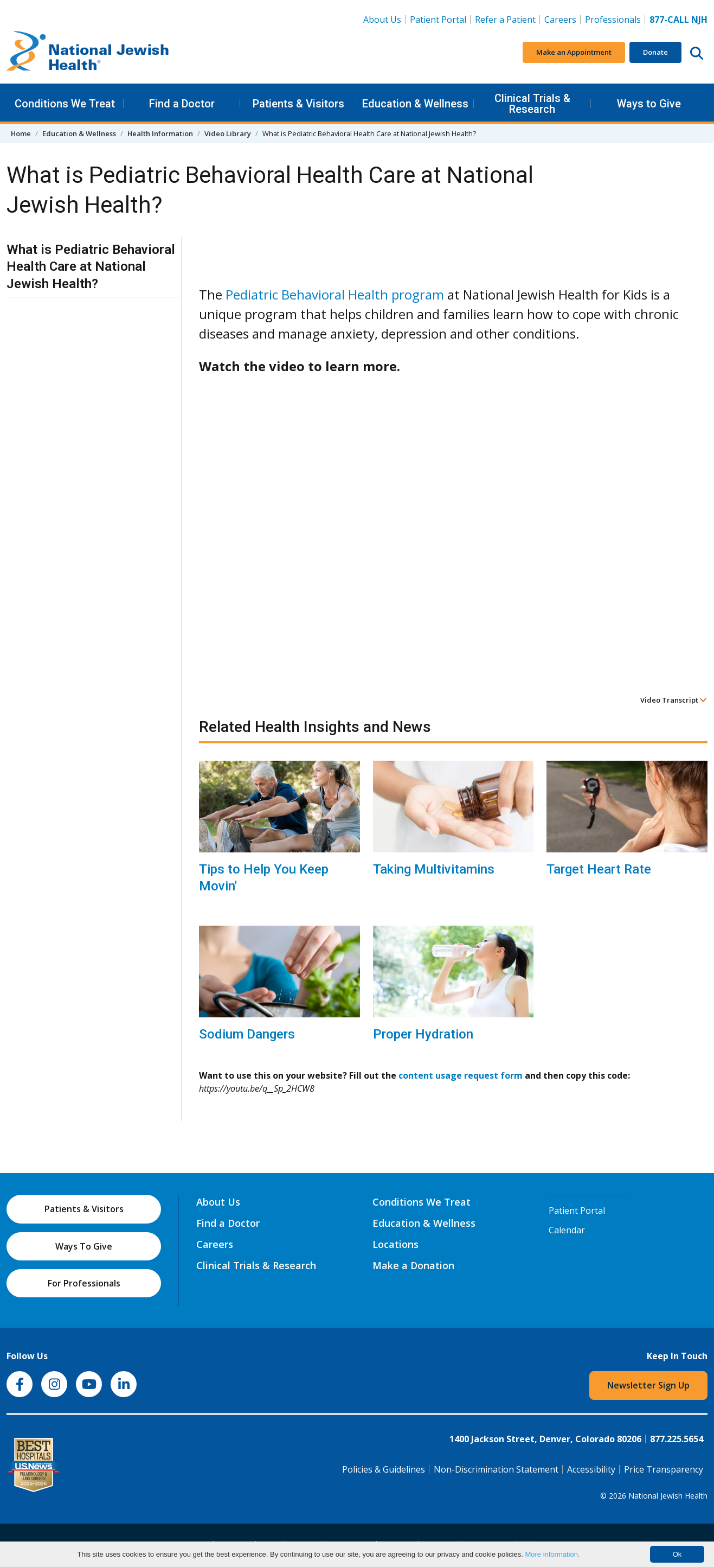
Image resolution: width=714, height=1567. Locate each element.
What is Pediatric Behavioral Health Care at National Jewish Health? (91, 266)
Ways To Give (83, 1246)
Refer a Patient (505, 20)
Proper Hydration (423, 1034)
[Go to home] (88, 52)
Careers (560, 20)
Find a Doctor (182, 103)
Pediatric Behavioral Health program (335, 294)
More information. (552, 1554)
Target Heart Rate (598, 869)
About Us (382, 20)
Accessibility (591, 1469)
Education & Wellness (415, 103)
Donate (655, 52)
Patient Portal (438, 20)
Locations (395, 1244)
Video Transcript (673, 700)
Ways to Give (649, 103)
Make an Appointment (574, 52)
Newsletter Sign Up (648, 1385)
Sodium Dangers (247, 1034)
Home (21, 133)
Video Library (227, 133)
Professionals (613, 20)
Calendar (567, 1230)
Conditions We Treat (65, 103)
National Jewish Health (667, 1495)
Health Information (160, 133)
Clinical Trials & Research (532, 104)
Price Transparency (663, 1469)
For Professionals (84, 1283)
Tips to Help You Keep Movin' (264, 878)
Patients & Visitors (298, 103)
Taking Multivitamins (433, 869)
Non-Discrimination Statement (496, 1469)
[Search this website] (696, 52)
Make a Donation (413, 1265)
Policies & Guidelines (383, 1469)
